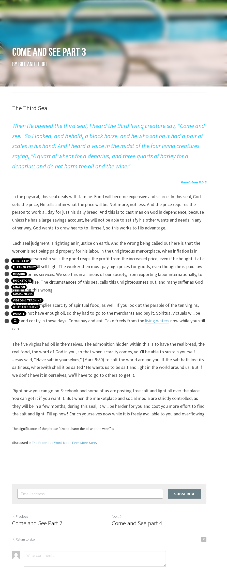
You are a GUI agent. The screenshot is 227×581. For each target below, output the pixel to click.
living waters (128, 313)
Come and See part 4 (141, 508)
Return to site (23, 523)
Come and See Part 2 (37, 508)
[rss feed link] (212, 523)
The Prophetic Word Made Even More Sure (64, 427)
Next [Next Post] (121, 501)
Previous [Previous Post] (20, 501)
